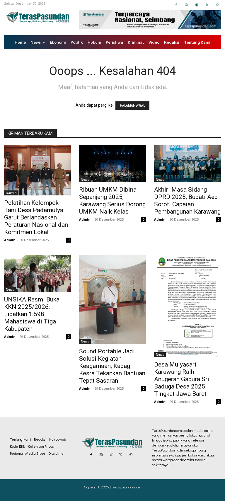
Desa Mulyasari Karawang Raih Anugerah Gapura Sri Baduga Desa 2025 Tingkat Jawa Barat (181, 379)
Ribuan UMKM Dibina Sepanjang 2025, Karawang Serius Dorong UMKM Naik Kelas (112, 200)
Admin (10, 240)
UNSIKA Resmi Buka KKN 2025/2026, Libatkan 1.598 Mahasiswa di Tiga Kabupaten (31, 314)
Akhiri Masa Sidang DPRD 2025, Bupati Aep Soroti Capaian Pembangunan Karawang (187, 200)
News (85, 180)
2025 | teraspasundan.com (121, 487)
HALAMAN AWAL (132, 106)
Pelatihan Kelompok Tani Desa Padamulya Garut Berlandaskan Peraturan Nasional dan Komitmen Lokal (36, 217)
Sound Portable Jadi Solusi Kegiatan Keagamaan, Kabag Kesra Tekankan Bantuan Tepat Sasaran (112, 366)
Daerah (11, 193)
